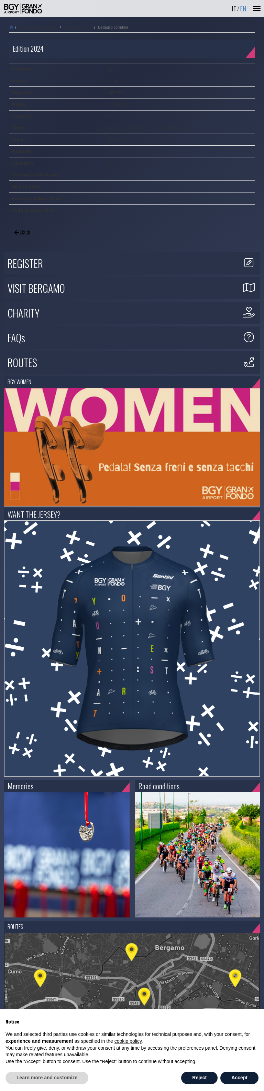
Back (22, 232)
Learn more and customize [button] (46, 1077)
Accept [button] (239, 1077)
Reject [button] (199, 1077)
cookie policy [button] (128, 1041)
